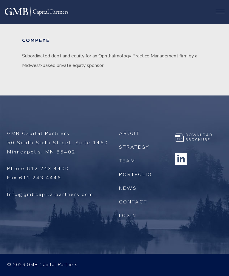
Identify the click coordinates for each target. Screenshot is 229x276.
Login (128, 215)
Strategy (134, 147)
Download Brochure (199, 137)
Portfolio (135, 174)
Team (127, 161)
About (129, 133)
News (128, 188)
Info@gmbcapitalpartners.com (50, 194)
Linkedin (181, 159)
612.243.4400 (48, 168)
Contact (133, 202)
